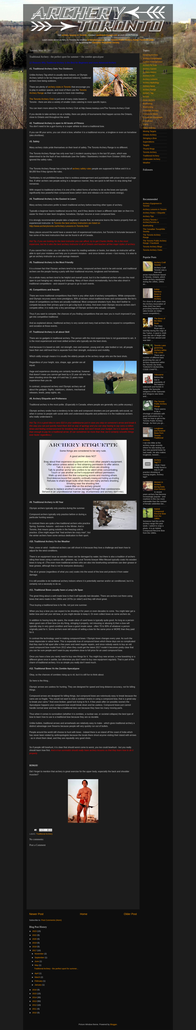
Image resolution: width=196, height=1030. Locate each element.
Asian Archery (149, 100)
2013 (34, 1001)
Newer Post (36, 913)
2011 (34, 1009)
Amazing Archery (150, 55)
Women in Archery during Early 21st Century (159, 485)
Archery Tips (148, 216)
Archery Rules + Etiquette (154, 213)
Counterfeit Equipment (152, 117)
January (38, 985)
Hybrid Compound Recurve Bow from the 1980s (160, 513)
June (37, 961)
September (40, 957)
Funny (145, 124)
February (39, 981)
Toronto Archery (150, 152)
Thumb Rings (149, 149)
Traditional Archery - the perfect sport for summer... (56, 968)
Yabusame (158, 375)
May (37, 965)
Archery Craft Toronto (160, 263)
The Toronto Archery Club (41, 99)
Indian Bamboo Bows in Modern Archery (158, 294)
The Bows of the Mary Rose (159, 320)
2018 (34, 947)
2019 (34, 943)
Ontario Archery (150, 135)
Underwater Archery (151, 159)
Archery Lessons (150, 79)
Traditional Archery (44, 834)
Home (83, 913)
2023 (34, 931)
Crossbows (148, 121)
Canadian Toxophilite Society (105, 42)
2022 (34, 935)
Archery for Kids (150, 65)
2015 (34, 993)
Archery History (149, 72)
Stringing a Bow (150, 138)
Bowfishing (147, 103)
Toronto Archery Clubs (152, 250)
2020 (34, 939)
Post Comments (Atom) (51, 920)
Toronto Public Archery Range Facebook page (132, 40)
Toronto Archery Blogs (152, 247)
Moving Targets (149, 131)
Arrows (146, 97)
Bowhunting (148, 107)
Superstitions (148, 142)
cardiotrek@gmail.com (106, 35)
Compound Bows (150, 114)
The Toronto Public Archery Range (160, 403)
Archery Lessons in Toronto (155, 209)
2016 (34, 990)
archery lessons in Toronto (74, 35)
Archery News (149, 86)
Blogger (113, 1024)
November (39, 954)
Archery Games (150, 69)
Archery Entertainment (152, 62)
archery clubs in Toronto (59, 87)
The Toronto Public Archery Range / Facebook (154, 242)
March (38, 977)
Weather (146, 163)
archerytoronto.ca (95, 40)
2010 (34, 1013)
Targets (146, 145)
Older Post (130, 913)
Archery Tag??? (157, 461)
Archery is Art (149, 76)
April (37, 973)
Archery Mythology (151, 83)
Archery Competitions (152, 58)
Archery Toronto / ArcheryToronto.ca (151, 221)
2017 (34, 950)
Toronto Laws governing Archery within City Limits (160, 349)
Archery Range (149, 90)
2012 (34, 1005)
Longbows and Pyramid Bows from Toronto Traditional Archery (154, 434)
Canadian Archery (150, 110)
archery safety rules (81, 168)
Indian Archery (149, 128)
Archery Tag (148, 93)
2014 (34, 997)
